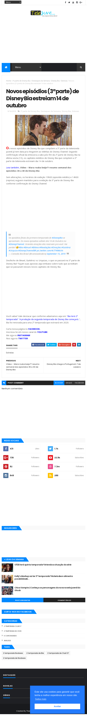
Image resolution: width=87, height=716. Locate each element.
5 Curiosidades (10, 637)
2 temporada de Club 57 (58, 655)
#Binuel (27, 249)
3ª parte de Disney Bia (21, 81)
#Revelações (45, 249)
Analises (7, 642)
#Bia (21, 249)
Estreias (64, 81)
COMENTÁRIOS (64, 602)
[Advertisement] (43, 40)
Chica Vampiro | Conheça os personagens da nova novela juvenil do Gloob (47, 591)
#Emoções (56, 249)
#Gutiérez (66, 249)
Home (8, 81)
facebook (79, 384)
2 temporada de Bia (35, 655)
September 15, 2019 (56, 255)
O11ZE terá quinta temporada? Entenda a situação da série (43, 566)
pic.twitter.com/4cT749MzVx (50, 252)
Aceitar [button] (57, 706)
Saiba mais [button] (40, 699)
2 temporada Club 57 (12, 628)
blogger (59, 384)
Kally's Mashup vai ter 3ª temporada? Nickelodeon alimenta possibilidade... (44, 579)
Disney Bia (55, 81)
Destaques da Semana (41, 81)
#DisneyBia (57, 239)
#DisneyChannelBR (27, 252)
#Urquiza (13, 252)
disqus (69, 384)
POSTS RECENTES (22, 602)
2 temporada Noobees (13, 655)
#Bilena (35, 249)
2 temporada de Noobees (14, 660)
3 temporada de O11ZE (13, 632)
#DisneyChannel (16, 245)
